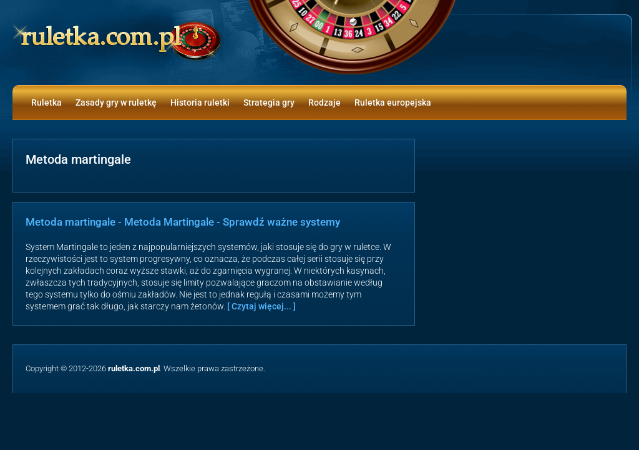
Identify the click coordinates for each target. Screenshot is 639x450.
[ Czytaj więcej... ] (261, 306)
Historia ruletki (200, 103)
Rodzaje (324, 103)
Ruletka (46, 103)
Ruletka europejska (392, 103)
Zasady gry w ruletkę (116, 103)
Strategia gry (269, 103)
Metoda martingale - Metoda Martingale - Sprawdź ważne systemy (183, 222)
